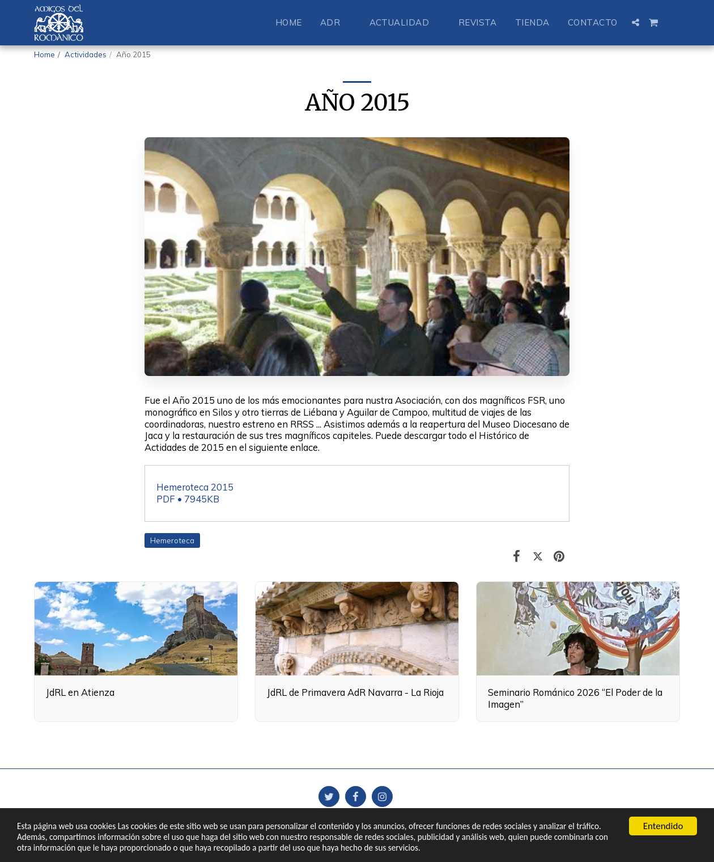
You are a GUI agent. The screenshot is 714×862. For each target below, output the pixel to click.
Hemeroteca (172, 540)
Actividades (86, 54)
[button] (336, 22)
